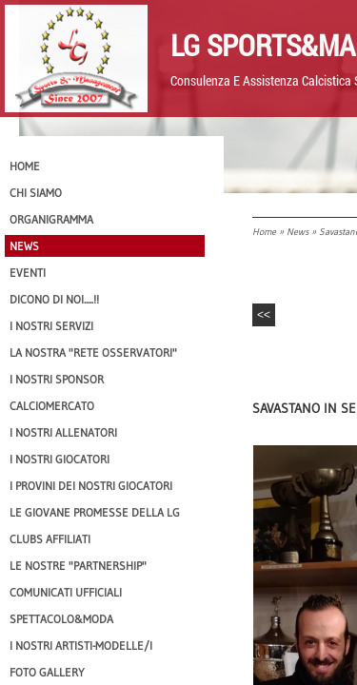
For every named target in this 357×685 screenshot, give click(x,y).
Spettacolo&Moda (61, 619)
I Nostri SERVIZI (51, 326)
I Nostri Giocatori (59, 459)
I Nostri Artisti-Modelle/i (81, 645)
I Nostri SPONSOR (57, 379)
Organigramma (51, 219)
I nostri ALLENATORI (63, 432)
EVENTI (28, 272)
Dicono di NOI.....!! (54, 299)
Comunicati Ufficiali (66, 592)
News (297, 231)
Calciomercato (52, 406)
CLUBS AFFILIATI (50, 539)
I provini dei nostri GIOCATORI (91, 486)
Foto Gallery (47, 672)
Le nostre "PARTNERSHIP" (78, 565)
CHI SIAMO (36, 193)
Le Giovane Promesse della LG (95, 512)
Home (264, 231)
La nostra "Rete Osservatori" (93, 352)
